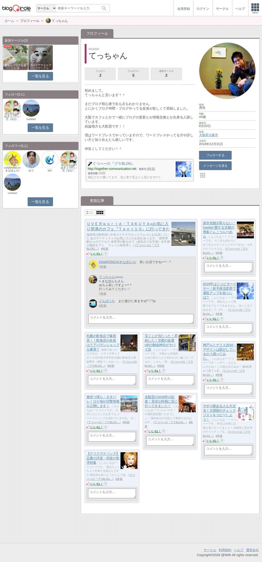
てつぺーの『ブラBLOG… (104, 422)
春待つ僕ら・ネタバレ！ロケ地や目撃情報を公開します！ (103, 401)
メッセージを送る (215, 165)
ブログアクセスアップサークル (40, 66)
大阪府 (204, 135)
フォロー (100, 74)
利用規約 (225, 550)
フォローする (215, 155)
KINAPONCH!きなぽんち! (117, 262)
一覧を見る (40, 76)
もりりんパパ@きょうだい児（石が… (12, 116)
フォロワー (133, 74)
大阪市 (213, 135)
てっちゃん (107, 277)
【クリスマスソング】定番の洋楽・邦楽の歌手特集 (103, 458)
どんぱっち (107, 301)
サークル (210, 550)
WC (50, 170)
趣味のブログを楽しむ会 (15, 66)
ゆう (31, 170)
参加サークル (166, 74)
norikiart (31, 119)
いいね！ (97, 253)
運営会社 (252, 550)
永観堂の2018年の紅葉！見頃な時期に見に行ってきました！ (161, 401)
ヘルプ (238, 550)
